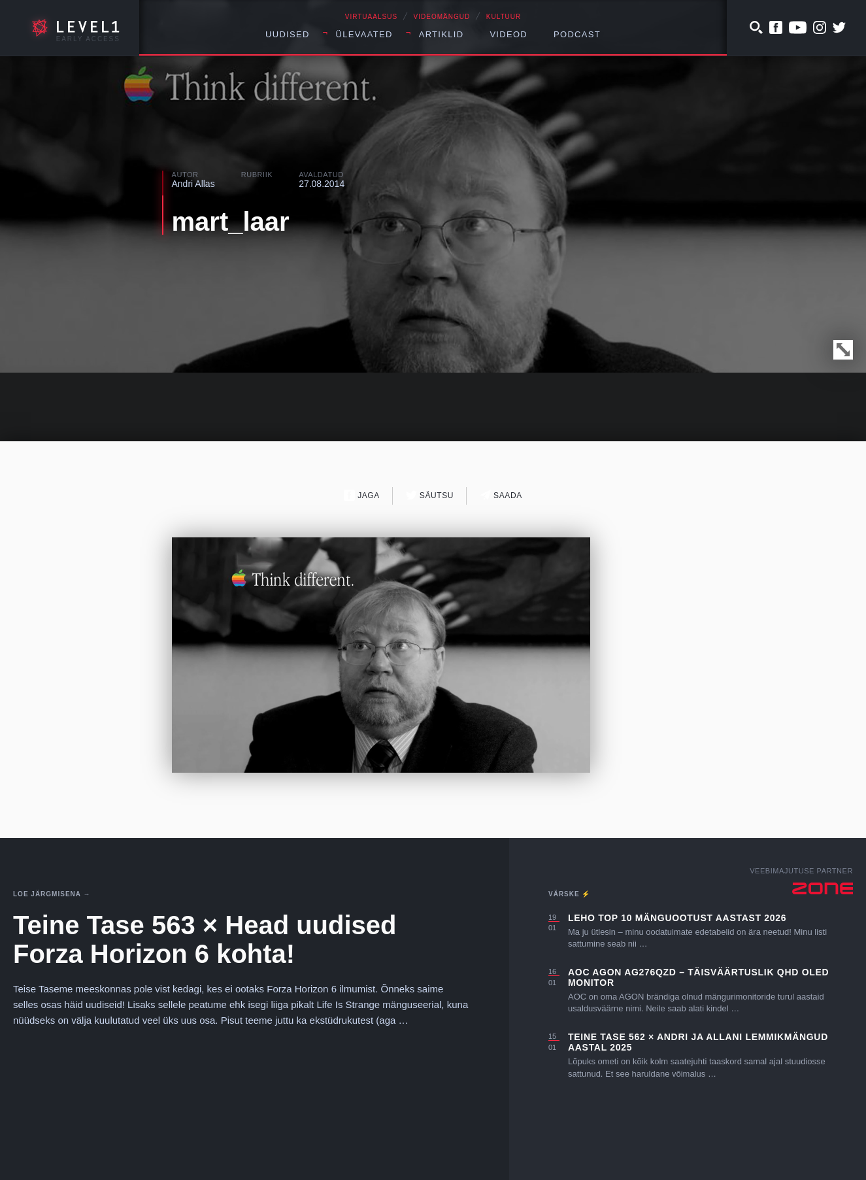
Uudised (287, 34)
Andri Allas (193, 183)
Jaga (362, 495)
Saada (501, 495)
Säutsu (430, 495)
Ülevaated (364, 34)
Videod (508, 34)
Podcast (577, 34)
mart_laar (231, 221)
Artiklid (441, 34)
